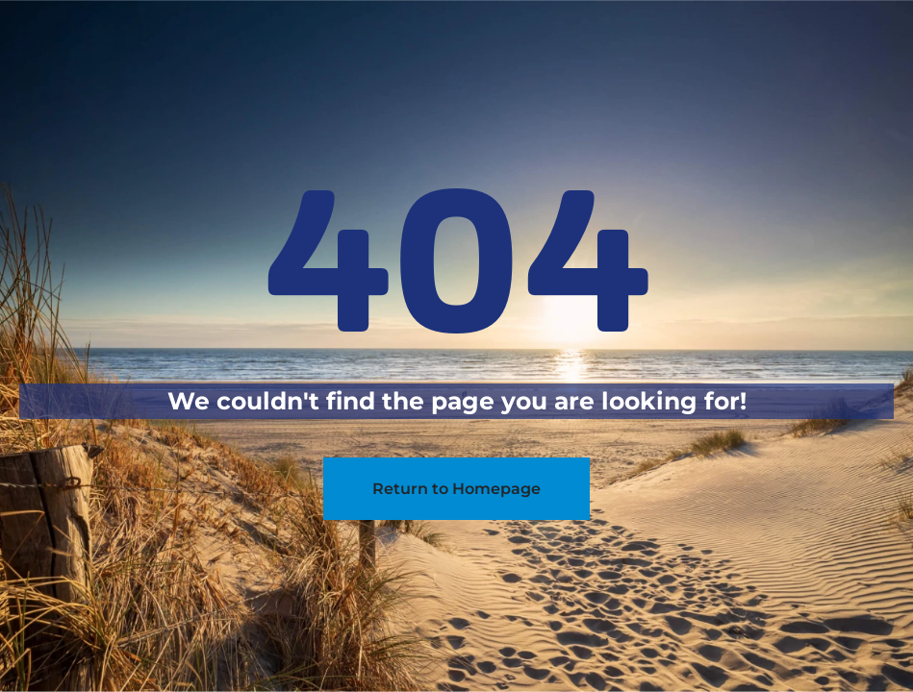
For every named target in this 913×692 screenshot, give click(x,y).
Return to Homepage (456, 489)
